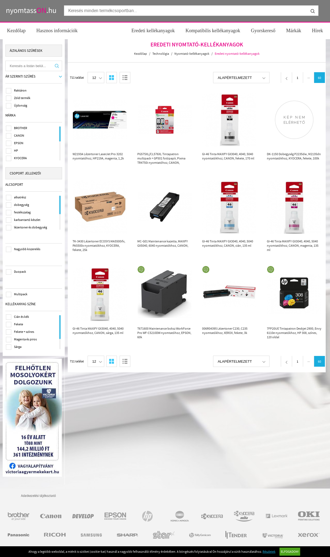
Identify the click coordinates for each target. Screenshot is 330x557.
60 (319, 78)
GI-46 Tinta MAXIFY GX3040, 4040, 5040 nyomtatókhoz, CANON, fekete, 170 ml (228, 156)
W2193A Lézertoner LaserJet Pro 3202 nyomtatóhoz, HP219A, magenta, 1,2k (98, 156)
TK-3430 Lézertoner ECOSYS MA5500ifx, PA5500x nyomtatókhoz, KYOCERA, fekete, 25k (99, 245)
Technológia (161, 54)
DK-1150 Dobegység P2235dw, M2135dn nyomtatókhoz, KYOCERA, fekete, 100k (294, 156)
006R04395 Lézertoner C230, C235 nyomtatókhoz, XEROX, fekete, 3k (225, 330)
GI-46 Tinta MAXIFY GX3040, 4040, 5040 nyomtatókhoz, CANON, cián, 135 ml (227, 243)
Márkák (293, 30)
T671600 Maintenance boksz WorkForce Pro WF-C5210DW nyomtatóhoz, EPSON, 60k (165, 332)
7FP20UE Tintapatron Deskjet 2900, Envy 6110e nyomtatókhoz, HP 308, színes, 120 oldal (294, 332)
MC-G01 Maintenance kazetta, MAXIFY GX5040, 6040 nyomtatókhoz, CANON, (163, 243)
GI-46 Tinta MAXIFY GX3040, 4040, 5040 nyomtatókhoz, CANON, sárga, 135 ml (98, 330)
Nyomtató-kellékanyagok (192, 54)
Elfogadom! (290, 551)
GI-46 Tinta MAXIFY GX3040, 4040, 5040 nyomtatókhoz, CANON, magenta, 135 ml (293, 245)
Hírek (317, 30)
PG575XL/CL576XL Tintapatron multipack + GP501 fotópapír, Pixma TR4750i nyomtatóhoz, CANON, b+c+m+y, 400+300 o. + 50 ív (162, 158)
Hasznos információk (56, 30)
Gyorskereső (263, 30)
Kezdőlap (16, 30)
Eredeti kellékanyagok (153, 30)
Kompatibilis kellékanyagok (212, 30)
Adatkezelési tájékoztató (38, 494)
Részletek (269, 551)
